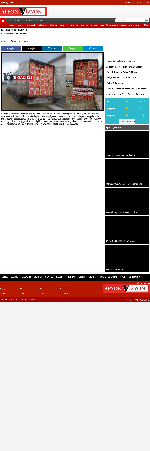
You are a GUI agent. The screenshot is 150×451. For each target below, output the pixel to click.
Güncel (53, 25)
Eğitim (84, 25)
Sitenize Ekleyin (29, 299)
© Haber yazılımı (136, 299)
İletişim (138, 2)
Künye (146, 2)
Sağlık (63, 25)
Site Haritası (14, 299)
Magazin (31, 25)
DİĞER (146, 25)
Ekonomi (73, 25)
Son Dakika (134, 25)
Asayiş (21, 25)
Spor (123, 25)
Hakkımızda (129, 2)
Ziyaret (43, 25)
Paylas (11, 48)
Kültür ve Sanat (109, 25)
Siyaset (94, 25)
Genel (12, 25)
